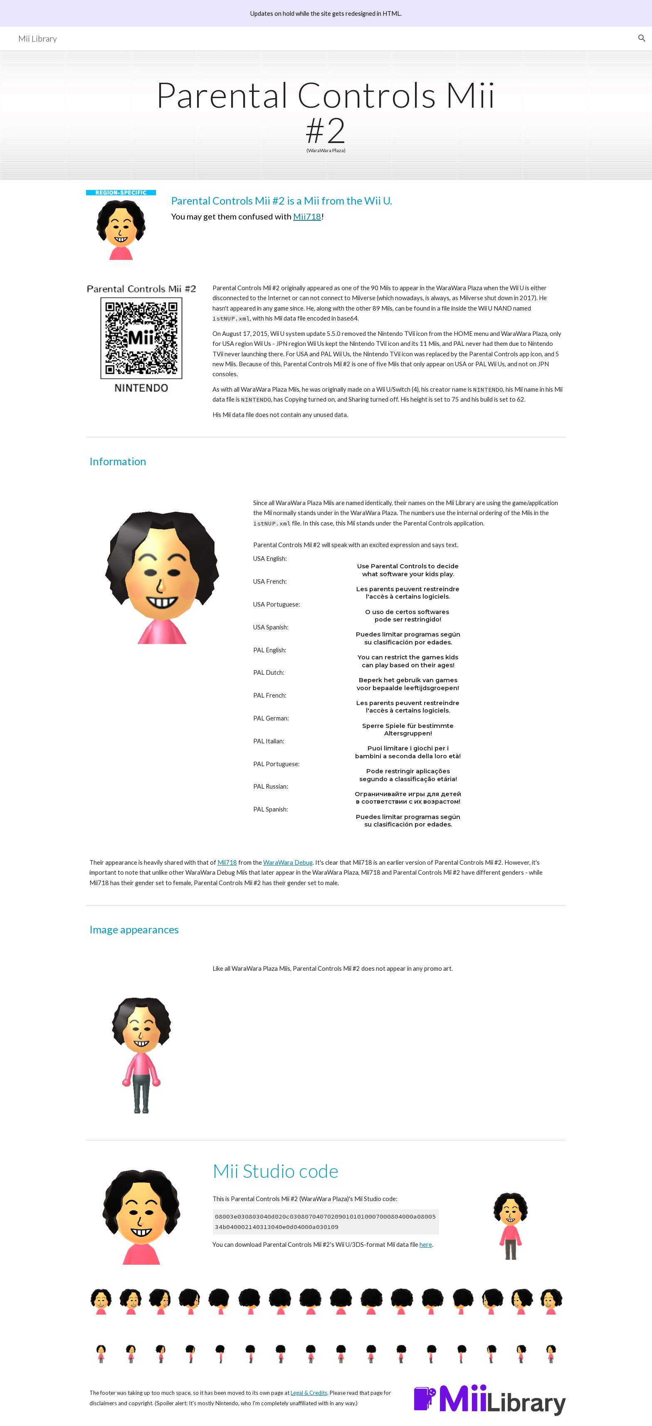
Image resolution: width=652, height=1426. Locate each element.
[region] (326, 13)
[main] (326, 115)
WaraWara (278, 862)
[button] (642, 38)
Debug (303, 862)
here (426, 1244)
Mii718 (307, 216)
